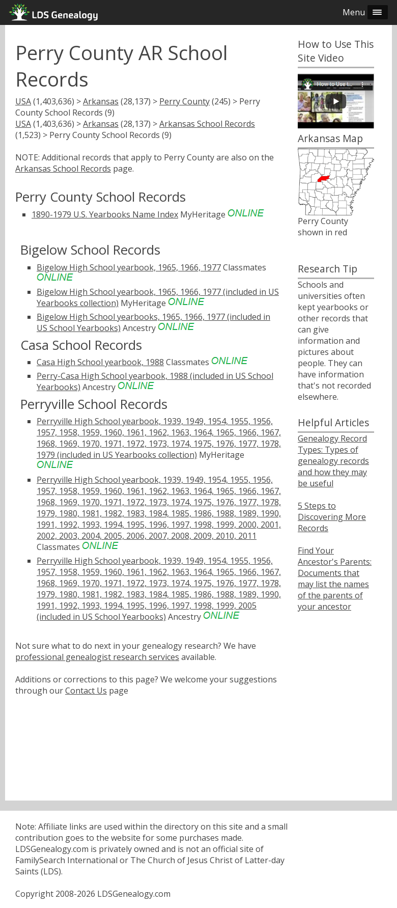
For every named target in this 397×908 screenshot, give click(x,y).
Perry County (184, 101)
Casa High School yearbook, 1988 (100, 362)
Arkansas (101, 101)
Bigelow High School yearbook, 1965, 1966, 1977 (129, 267)
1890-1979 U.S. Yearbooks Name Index (105, 214)
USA (23, 101)
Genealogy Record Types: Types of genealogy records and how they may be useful (333, 461)
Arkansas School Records (207, 123)
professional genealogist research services (97, 657)
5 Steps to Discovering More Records (332, 517)
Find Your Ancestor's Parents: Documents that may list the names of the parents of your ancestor (335, 578)
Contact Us (86, 690)
